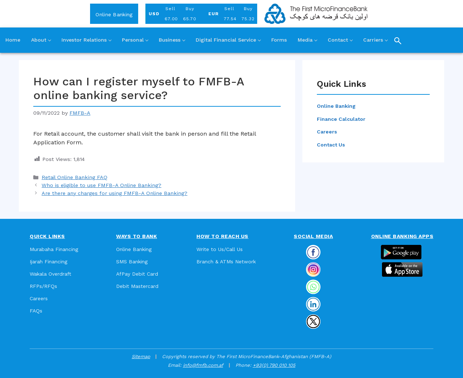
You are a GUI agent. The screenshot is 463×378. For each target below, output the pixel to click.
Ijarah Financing (48, 261)
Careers (327, 131)
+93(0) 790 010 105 (274, 365)
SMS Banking (132, 261)
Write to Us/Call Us (219, 249)
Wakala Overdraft (50, 274)
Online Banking (113, 14)
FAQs (36, 311)
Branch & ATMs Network (226, 261)
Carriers (375, 40)
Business (172, 40)
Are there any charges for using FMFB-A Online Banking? (114, 193)
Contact (340, 40)
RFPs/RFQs (43, 286)
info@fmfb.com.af (203, 365)
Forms (279, 40)
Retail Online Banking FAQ (74, 177)
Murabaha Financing (54, 249)
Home (12, 40)
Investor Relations (86, 40)
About (41, 40)
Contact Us (331, 144)
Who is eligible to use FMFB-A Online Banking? (101, 185)
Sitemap (141, 356)
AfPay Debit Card (137, 274)
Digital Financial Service (228, 40)
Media (307, 40)
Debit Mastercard (137, 286)
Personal (135, 40)
